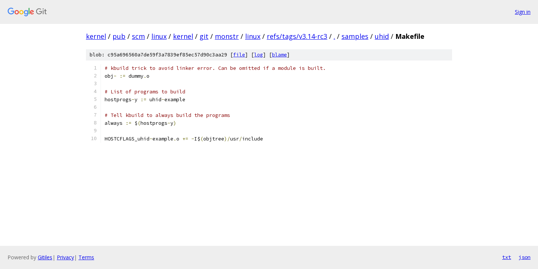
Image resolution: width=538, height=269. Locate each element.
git (204, 36)
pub (119, 36)
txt (506, 257)
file (239, 55)
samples (354, 36)
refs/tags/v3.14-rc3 (297, 36)
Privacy (65, 257)
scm (138, 36)
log (258, 55)
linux (159, 36)
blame (279, 55)
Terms (86, 257)
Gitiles (45, 257)
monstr (227, 36)
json (525, 257)
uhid (382, 36)
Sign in (523, 11)
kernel (96, 36)
